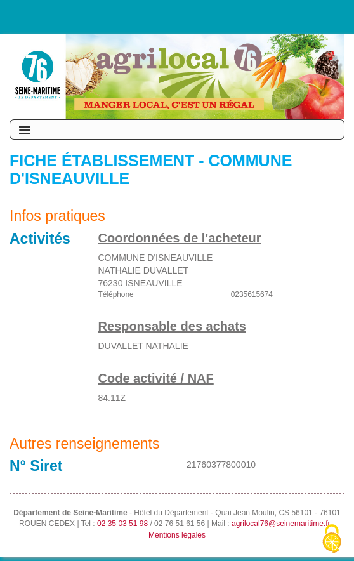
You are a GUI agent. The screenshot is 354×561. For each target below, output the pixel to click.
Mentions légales (177, 535)
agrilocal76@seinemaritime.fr (281, 523)
